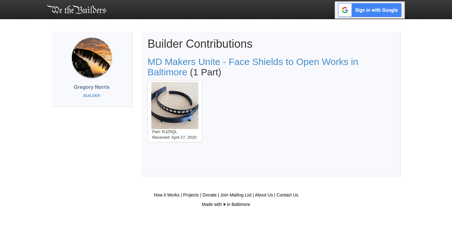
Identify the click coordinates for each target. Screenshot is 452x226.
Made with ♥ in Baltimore (226, 204)
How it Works (167, 194)
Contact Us (287, 194)
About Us (264, 194)
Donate (209, 194)
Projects (191, 194)
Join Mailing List (236, 194)
